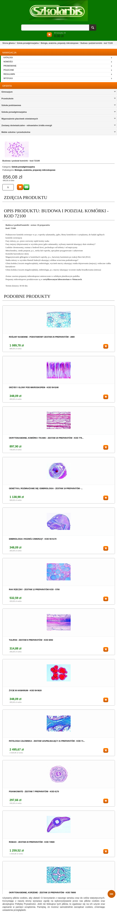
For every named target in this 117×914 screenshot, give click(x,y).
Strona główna (8, 43)
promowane (10, 66)
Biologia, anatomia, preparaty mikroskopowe (59, 43)
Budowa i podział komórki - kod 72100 (96, 43)
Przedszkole (7, 98)
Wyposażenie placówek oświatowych (19, 118)
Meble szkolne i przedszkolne (15, 132)
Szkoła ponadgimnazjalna (28, 43)
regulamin (9, 74)
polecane (9, 70)
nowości (8, 62)
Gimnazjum (7, 92)
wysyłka (8, 78)
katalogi (8, 57)
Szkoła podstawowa (11, 105)
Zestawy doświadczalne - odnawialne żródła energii (26, 125)
